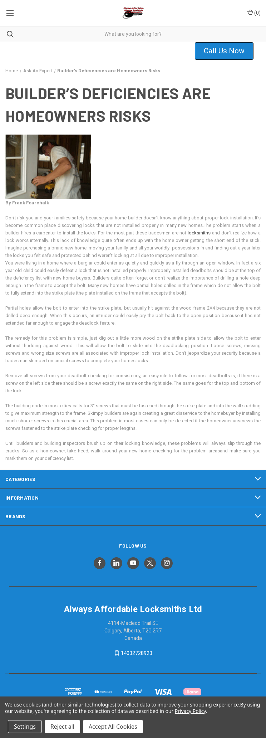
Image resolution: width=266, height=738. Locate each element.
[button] (228, 51)
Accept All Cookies (113, 726)
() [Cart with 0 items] (254, 12)
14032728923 (136, 653)
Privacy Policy (190, 711)
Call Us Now (224, 51)
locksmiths (199, 233)
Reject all (62, 726)
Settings (25, 726)
